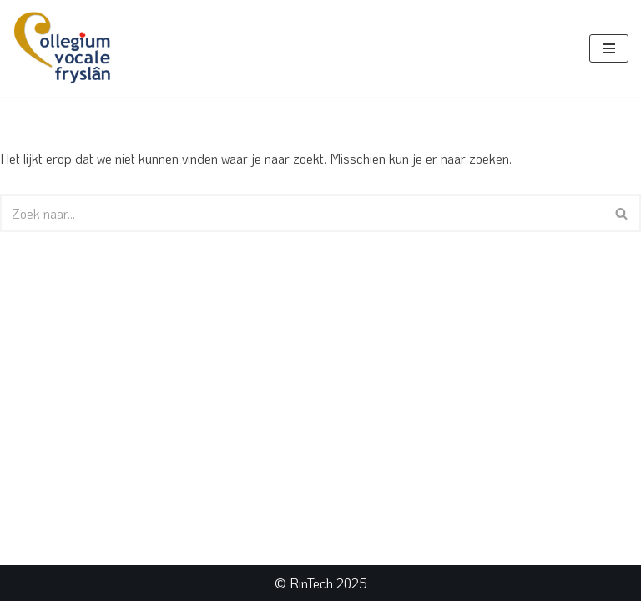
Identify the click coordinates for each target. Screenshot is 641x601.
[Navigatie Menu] (608, 48)
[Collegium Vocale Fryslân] (63, 48)
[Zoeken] (301, 213)
